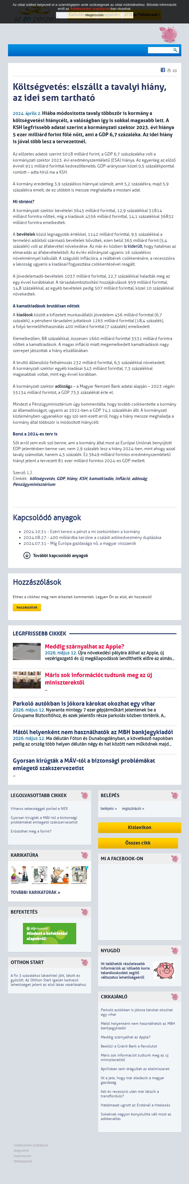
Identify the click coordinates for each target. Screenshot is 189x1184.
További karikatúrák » (35, 892)
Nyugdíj (110, 951)
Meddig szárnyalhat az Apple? (126, 1037)
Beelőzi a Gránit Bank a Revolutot (129, 1046)
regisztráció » (133, 808)
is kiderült (133, 246)
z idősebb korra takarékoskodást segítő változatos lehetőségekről (125, 973)
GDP (61, 478)
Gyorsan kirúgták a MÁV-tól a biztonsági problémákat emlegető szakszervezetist (44, 820)
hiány (72, 478)
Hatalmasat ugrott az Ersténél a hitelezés (135, 1105)
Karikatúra (24, 855)
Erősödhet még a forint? (31, 831)
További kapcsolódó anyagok (60, 555)
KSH (83, 478)
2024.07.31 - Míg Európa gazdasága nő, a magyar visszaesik (79, 543)
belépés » (109, 808)
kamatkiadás (101, 478)
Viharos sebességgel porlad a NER (39, 808)
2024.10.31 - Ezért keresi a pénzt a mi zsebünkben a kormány (81, 531)
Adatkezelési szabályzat (31, 1145)
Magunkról (21, 1151)
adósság (139, 478)
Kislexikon (139, 827)
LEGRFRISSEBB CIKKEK (39, 634)
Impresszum (22, 1156)
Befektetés (24, 912)
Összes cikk (138, 843)
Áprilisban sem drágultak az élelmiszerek (135, 1069)
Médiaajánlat (23, 1161)
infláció (122, 478)
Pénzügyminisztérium (34, 484)
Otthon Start (27, 962)
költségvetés (42, 478)
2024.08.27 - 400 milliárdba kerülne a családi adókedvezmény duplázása (92, 537)
